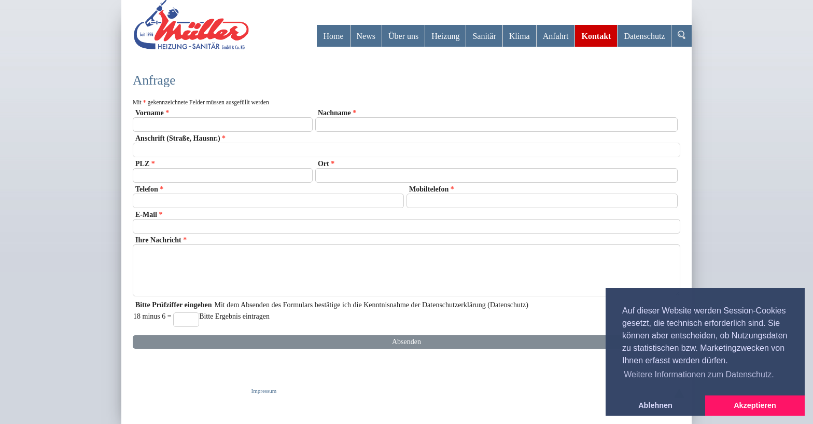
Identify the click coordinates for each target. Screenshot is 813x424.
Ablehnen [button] (655, 405)
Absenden (406, 342)
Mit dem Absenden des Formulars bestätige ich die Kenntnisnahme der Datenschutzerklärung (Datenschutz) (406, 317)
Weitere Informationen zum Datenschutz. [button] (699, 374)
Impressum (264, 391)
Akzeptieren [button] (755, 405)
